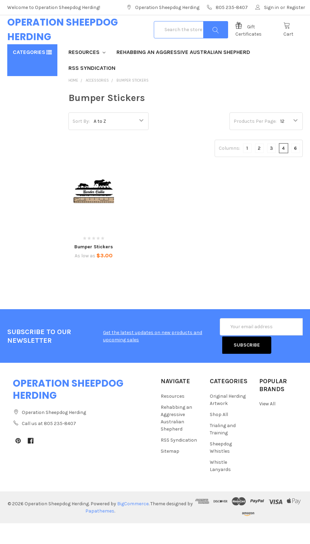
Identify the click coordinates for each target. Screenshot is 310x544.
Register (295, 7)
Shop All (219, 435)
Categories (29, 74)
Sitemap (170, 472)
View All (267, 425)
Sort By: (81, 143)
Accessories (97, 102)
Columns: (229, 170)
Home (73, 102)
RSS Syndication (91, 90)
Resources (86, 74)
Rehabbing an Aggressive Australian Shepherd (183, 74)
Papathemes (99, 532)
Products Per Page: (255, 143)
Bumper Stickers (132, 102)
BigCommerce (133, 524)
